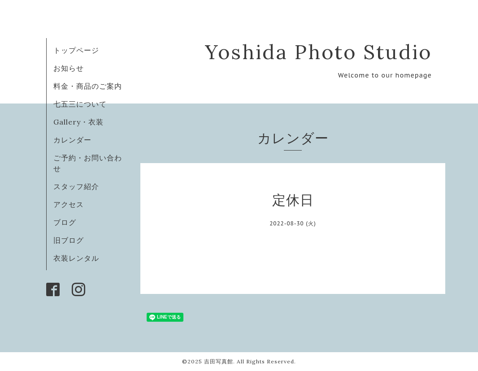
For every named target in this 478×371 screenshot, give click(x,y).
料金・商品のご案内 (87, 86)
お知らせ (68, 68)
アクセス (68, 204)
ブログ (64, 222)
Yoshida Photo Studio (318, 52)
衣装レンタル (76, 258)
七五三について (80, 103)
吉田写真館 (218, 361)
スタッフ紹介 (76, 186)
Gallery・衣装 (78, 121)
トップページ (76, 50)
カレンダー (72, 139)
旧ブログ (68, 240)
